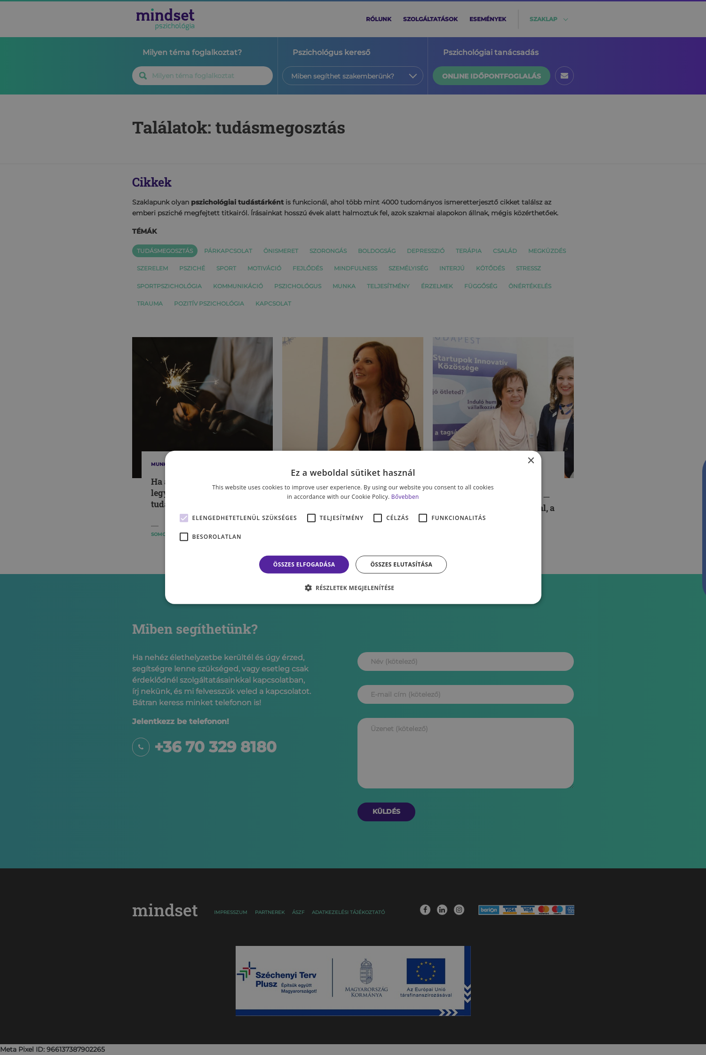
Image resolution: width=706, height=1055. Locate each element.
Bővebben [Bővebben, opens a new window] (405, 497)
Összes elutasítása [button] (401, 564)
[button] (353, 587)
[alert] (353, 527)
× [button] (530, 461)
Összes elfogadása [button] (304, 564)
